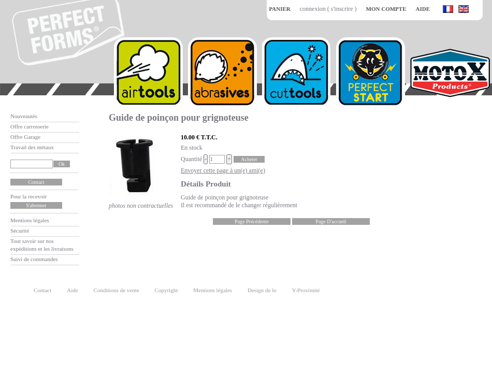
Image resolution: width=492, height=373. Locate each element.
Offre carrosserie (29, 126)
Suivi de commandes (34, 259)
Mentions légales (29, 220)
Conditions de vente (116, 290)
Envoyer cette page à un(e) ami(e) (223, 170)
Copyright (166, 290)
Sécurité (19, 230)
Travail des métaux (32, 147)
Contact (42, 290)
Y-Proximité (306, 290)
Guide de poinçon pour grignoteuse (179, 117)
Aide (72, 290)
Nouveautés (23, 116)
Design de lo (262, 290)
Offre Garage (25, 137)
